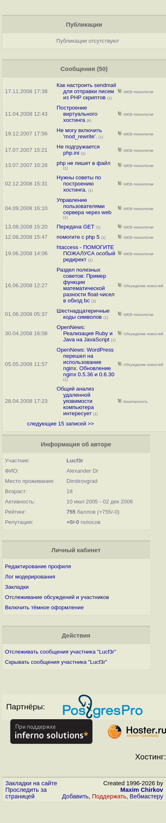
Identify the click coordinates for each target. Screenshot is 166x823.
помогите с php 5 (79, 237)
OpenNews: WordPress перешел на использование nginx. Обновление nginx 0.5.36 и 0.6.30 (86, 362)
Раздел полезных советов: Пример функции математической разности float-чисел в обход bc (86, 285)
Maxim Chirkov (141, 789)
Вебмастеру (146, 796)
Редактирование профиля (38, 566)
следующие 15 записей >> (60, 424)
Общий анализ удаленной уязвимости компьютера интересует (75, 401)
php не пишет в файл (84, 163)
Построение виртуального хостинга (77, 114)
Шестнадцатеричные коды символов (83, 314)
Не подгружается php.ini (78, 150)
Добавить (75, 796)
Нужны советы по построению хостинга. (79, 183)
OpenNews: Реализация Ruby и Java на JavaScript (85, 333)
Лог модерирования (30, 577)
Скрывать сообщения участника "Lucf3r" (56, 662)
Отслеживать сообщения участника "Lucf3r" (60, 652)
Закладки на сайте (31, 783)
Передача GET (76, 227)
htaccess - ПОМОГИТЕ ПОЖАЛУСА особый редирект (86, 253)
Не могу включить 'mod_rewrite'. (79, 133)
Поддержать (109, 796)
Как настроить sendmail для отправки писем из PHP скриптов (86, 91)
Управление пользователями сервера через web (84, 206)
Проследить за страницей (26, 793)
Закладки (17, 587)
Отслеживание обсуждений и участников (57, 597)
